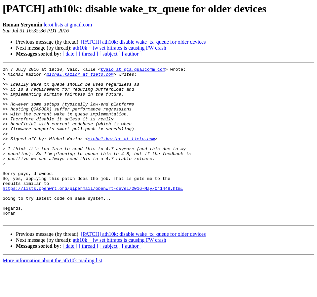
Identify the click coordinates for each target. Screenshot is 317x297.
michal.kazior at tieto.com (80, 76)
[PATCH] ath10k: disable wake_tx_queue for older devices (143, 42)
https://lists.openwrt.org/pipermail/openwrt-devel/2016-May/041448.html (93, 213)
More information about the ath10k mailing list (52, 291)
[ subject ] (110, 54)
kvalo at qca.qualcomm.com (132, 70)
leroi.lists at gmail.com (68, 24)
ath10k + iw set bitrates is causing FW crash (119, 48)
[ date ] (69, 54)
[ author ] (132, 54)
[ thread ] (88, 54)
